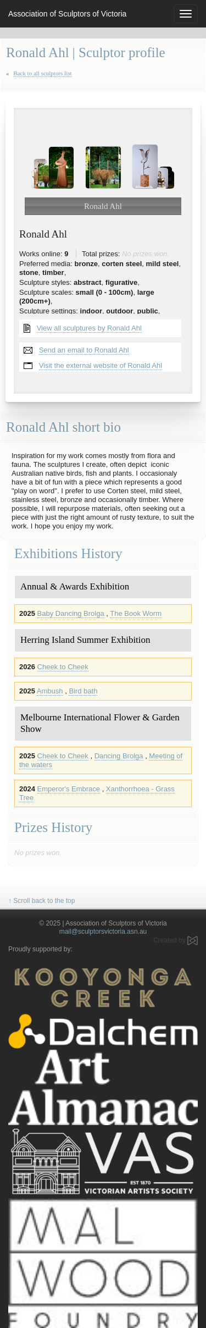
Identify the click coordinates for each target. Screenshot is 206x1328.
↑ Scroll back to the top (41, 901)
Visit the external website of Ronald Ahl (101, 365)
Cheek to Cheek (62, 667)
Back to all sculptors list (42, 73)
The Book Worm (136, 613)
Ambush (50, 691)
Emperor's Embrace (68, 789)
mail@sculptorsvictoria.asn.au (103, 931)
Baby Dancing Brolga (70, 613)
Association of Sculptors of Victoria (67, 13)
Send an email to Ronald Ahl (84, 350)
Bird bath (83, 691)
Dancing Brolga (118, 756)
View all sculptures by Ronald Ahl (89, 328)
